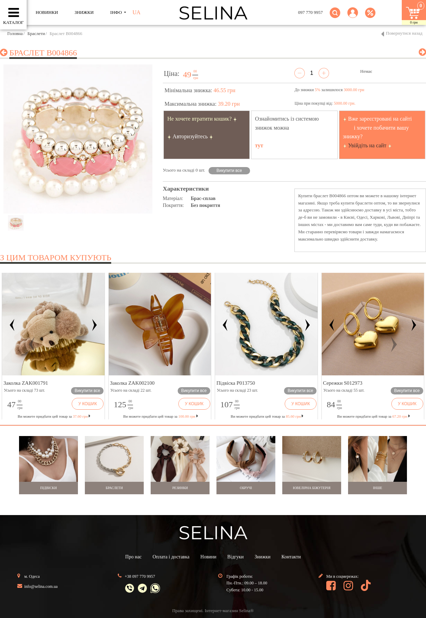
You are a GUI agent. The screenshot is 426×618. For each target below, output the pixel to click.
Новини (208, 556)
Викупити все (229, 170)
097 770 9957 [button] (310, 12)
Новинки (47, 12)
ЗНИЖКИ (84, 12)
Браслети (36, 33)
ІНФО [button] (116, 12)
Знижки (262, 556)
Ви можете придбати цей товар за (160, 416)
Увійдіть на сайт (367, 145)
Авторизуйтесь (190, 136)
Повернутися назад (404, 33)
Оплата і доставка (171, 556)
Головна (15, 33)
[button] (352, 16)
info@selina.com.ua (40, 586)
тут (259, 145)
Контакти (291, 556)
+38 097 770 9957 (140, 576)
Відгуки (235, 556)
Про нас (133, 556)
